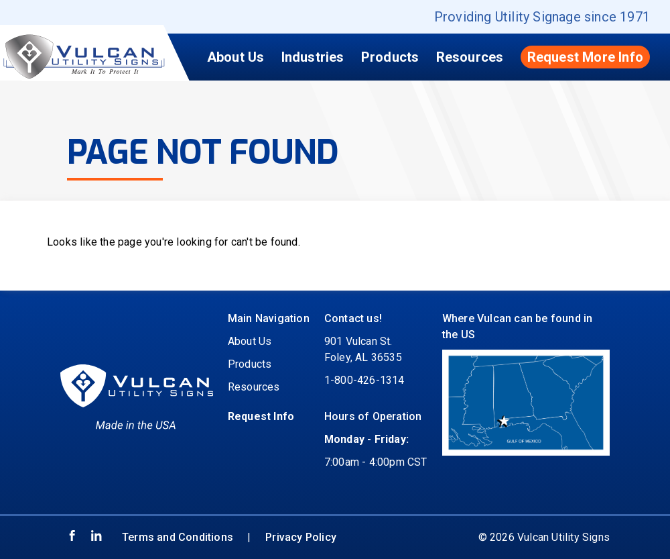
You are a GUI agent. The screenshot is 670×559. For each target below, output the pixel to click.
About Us (236, 57)
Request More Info (585, 57)
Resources (470, 57)
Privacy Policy (300, 537)
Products (390, 57)
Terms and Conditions (177, 537)
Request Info (261, 416)
